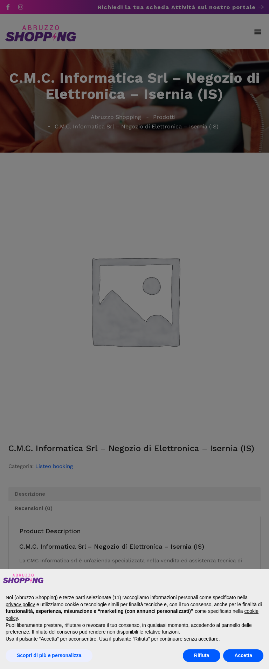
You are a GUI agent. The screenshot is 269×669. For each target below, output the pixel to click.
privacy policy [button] (20, 604)
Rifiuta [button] (201, 655)
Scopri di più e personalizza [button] (49, 655)
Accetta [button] (243, 655)
